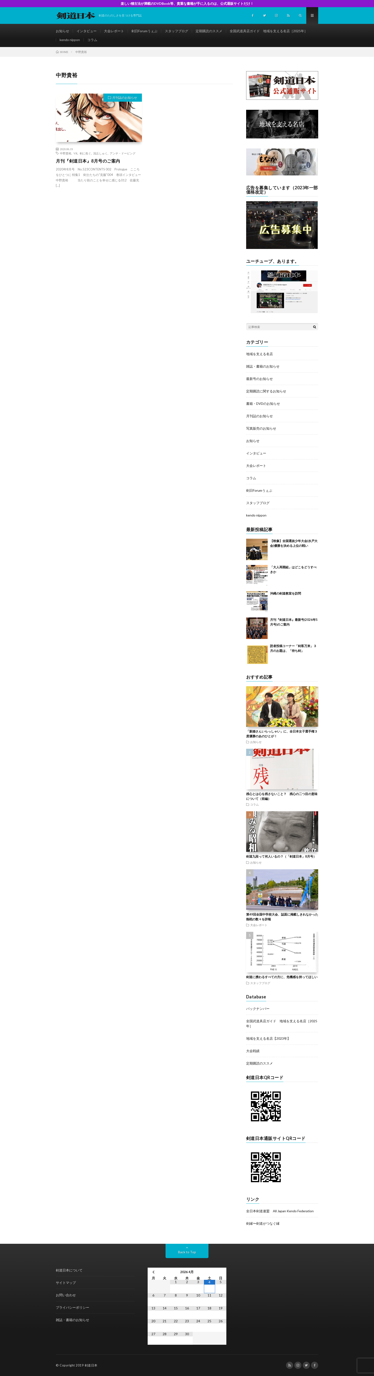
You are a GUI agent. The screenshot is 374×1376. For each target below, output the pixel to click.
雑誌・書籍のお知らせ (263, 366)
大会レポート (114, 31)
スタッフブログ (176, 31)
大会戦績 (253, 1051)
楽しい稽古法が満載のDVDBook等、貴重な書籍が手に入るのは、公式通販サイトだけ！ (187, 3)
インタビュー (87, 31)
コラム (92, 40)
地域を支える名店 (259, 354)
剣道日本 (91, 1365)
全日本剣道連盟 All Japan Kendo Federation (280, 1211)
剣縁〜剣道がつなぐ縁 (263, 1223)
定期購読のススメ (209, 31)
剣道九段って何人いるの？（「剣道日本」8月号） (281, 856)
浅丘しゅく (100, 153)
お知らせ (62, 31)
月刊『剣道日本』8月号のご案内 (88, 160)
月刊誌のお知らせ (124, 98)
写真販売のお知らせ (261, 428)
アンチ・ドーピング (122, 153)
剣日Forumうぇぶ (144, 31)
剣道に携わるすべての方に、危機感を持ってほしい (281, 977)
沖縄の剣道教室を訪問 (285, 593)
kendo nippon (70, 40)
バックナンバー (258, 1009)
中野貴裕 (65, 153)
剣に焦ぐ (85, 153)
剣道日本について (69, 1270)
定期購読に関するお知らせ (266, 391)
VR (75, 153)
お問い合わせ (66, 1295)
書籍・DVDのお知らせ (263, 403)
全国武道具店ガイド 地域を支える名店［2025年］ (268, 31)
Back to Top (187, 1252)
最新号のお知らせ (259, 379)
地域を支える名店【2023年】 (268, 1038)
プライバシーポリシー (72, 1307)
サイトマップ (66, 1283)
